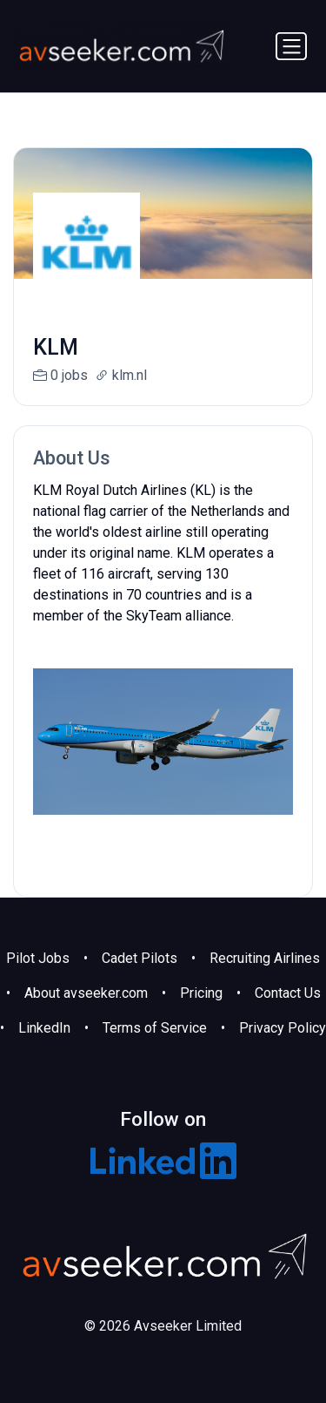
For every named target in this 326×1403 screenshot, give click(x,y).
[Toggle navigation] (291, 46)
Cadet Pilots (139, 958)
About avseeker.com (86, 993)
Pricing (201, 993)
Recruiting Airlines (265, 958)
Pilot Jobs (38, 958)
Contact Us (288, 993)
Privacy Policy (282, 1028)
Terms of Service (155, 1028)
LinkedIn (44, 1028)
